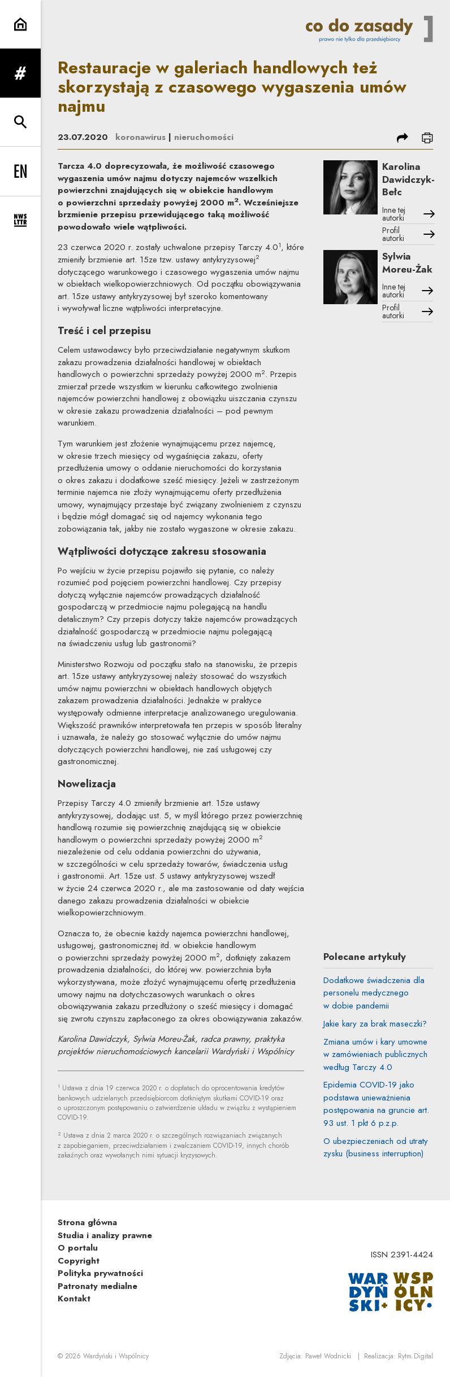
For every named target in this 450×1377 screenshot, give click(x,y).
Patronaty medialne (97, 1286)
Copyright (78, 1261)
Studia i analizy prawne (105, 1235)
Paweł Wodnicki (328, 1356)
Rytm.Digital (415, 1356)
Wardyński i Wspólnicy (116, 1356)
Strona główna (87, 1222)
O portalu (78, 1248)
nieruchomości (203, 137)
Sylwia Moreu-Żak (407, 262)
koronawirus (140, 137)
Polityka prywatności (100, 1273)
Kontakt (74, 1298)
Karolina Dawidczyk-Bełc (408, 179)
